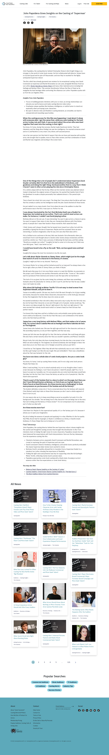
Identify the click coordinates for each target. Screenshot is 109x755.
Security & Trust (38, 728)
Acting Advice (75, 549)
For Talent (37, 4)
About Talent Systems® (17, 710)
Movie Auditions (58, 682)
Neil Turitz (33, 19)
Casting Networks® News (18, 713)
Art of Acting (26, 642)
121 (68, 662)
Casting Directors (29, 16)
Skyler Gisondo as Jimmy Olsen (41, 86)
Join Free (99, 4)
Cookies (35, 726)
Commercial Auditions (40, 682)
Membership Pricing (16, 720)
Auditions (82, 549)
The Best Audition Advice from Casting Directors (42, 474)
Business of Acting (47, 610)
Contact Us (36, 713)
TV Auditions (72, 682)
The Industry (52, 16)
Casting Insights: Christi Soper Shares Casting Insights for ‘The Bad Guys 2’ (51, 472)
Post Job (86, 4)
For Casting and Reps (52, 4)
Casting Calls (24, 4)
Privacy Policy (37, 718)
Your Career (16, 613)
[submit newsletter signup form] (72, 706)
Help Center (36, 710)
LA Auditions (40, 686)
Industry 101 (57, 610)
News (66, 4)
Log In (79, 4)
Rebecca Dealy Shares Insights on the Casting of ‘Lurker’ (45, 469)
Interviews (85, 551)
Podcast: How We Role (48, 515)
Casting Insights (41, 16)
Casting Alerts (54, 686)
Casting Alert (17, 515)
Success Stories (54, 690)
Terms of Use (37, 715)
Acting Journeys (18, 642)
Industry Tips (68, 686)
